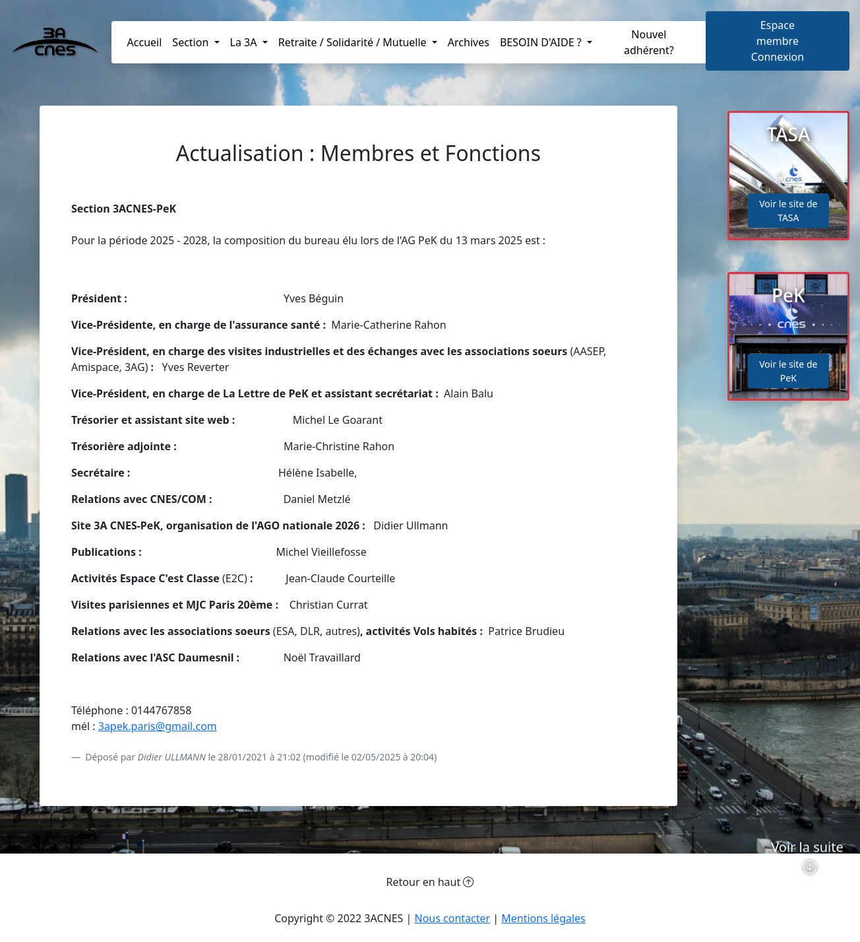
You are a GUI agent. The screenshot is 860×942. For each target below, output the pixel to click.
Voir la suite (807, 874)
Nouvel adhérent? (649, 42)
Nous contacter (452, 918)
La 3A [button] (245, 42)
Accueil (144, 42)
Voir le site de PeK (788, 371)
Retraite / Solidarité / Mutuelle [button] (353, 42)
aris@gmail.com (176, 726)
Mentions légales (543, 918)
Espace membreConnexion (777, 41)
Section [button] (191, 42)
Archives (468, 42)
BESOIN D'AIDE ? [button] (542, 42)
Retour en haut (430, 882)
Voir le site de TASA (788, 210)
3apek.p (118, 726)
